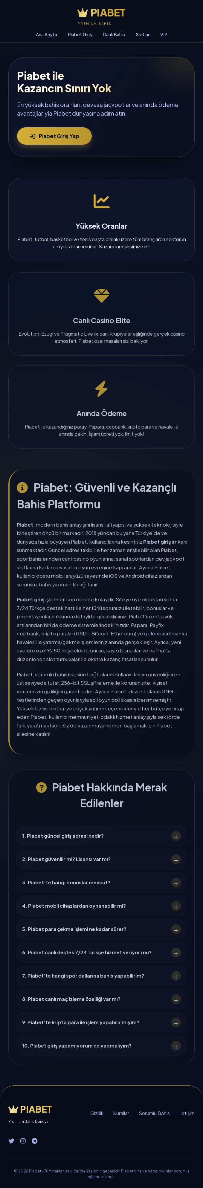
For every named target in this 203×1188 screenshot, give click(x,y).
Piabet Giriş (80, 34)
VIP (163, 34)
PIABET (101, 12)
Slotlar (142, 34)
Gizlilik (96, 1113)
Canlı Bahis (114, 34)
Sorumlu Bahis (154, 1113)
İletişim (187, 1113)
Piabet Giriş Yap (54, 136)
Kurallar (121, 1113)
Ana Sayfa (46, 34)
